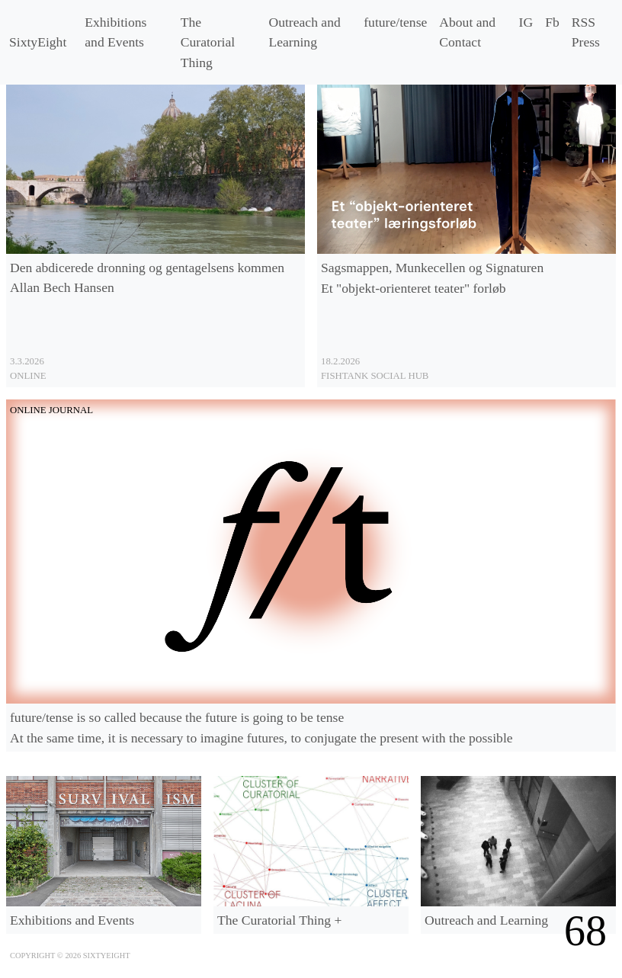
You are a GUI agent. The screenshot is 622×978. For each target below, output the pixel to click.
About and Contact (467, 32)
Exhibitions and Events (115, 32)
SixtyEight (37, 42)
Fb (552, 22)
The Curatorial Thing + (279, 920)
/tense (395, 22)
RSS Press (586, 32)
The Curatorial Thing (208, 42)
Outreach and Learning (304, 32)
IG (526, 22)
